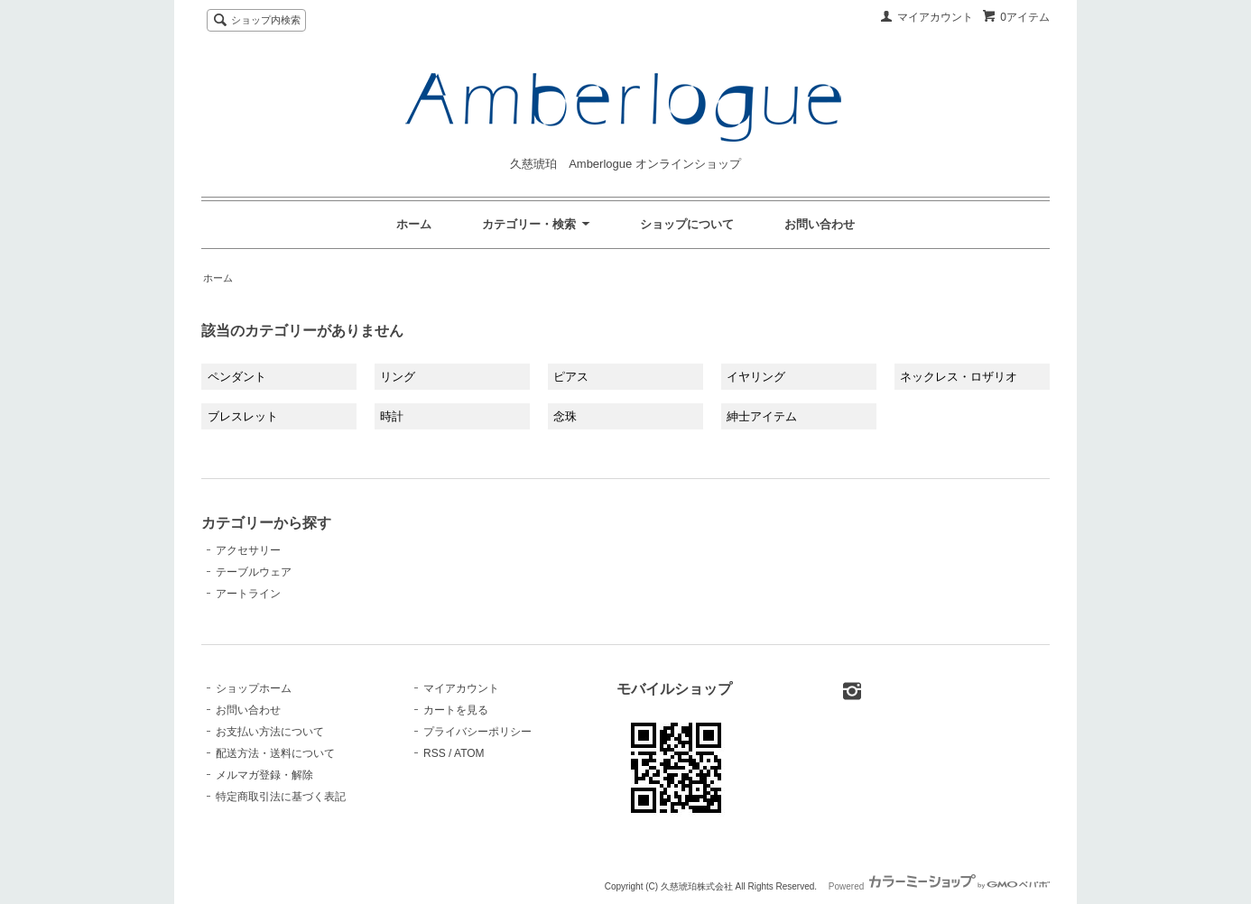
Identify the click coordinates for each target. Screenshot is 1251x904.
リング (397, 376)
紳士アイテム (762, 416)
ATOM (469, 753)
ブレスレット (243, 416)
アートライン (248, 593)
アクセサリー (248, 550)
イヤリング (756, 376)
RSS (434, 753)
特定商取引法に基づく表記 (281, 796)
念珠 (565, 416)
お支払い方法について (270, 731)
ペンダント (237, 376)
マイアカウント (935, 17)
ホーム (413, 224)
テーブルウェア (254, 572)
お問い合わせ (819, 224)
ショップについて (687, 224)
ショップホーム (254, 688)
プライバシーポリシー (477, 731)
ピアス (570, 376)
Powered (939, 886)
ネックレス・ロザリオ (958, 376)
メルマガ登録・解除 (264, 775)
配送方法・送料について (275, 753)
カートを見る (455, 710)
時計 (391, 416)
